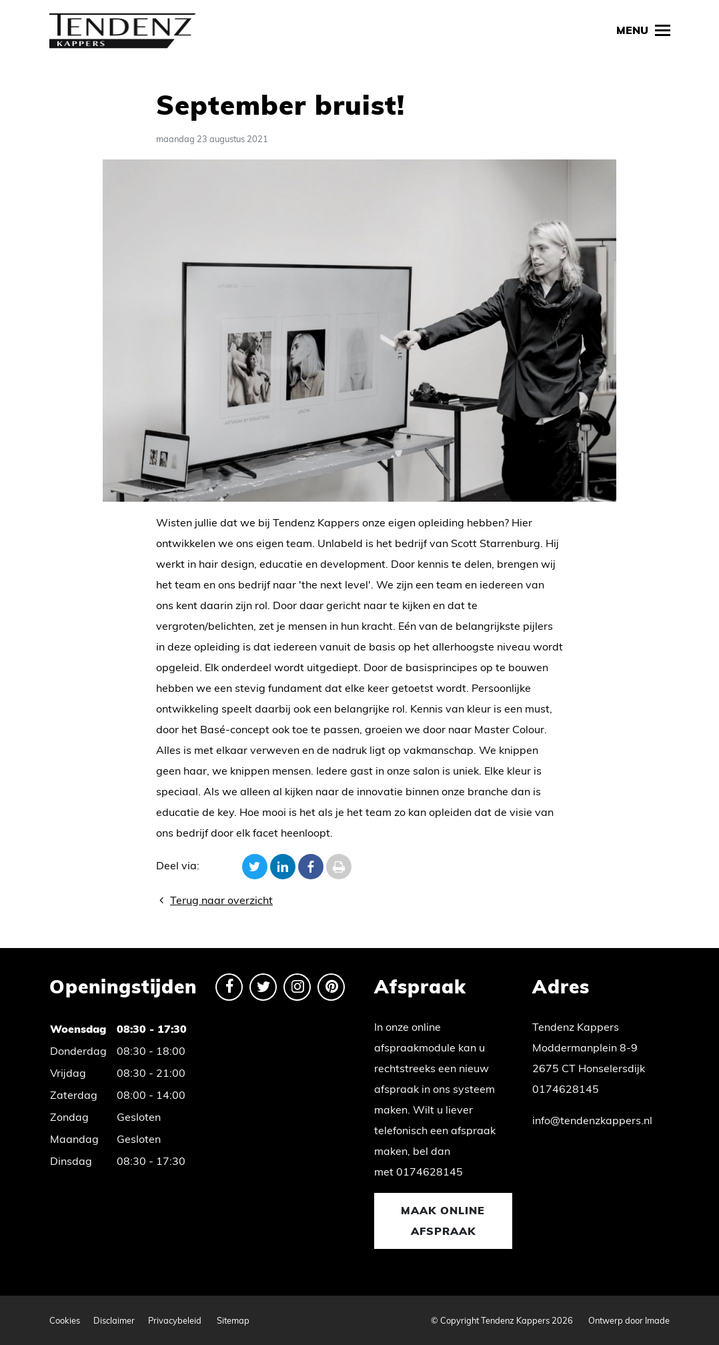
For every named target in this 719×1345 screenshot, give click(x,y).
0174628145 (429, 1171)
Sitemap (233, 1320)
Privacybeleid (174, 1320)
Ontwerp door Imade (629, 1320)
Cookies (64, 1320)
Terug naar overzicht (214, 900)
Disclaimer (114, 1320)
